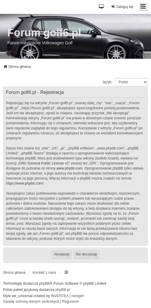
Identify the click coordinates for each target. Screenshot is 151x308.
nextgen (78, 296)
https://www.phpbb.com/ (24, 183)
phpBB (44, 283)
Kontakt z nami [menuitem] (44, 272)
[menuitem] (31, 302)
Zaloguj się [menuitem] (122, 6)
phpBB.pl (62, 290)
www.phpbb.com (69, 168)
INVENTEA (60, 296)
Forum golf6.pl (44, 33)
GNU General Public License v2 (43, 163)
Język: (107, 82)
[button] (102, 7)
